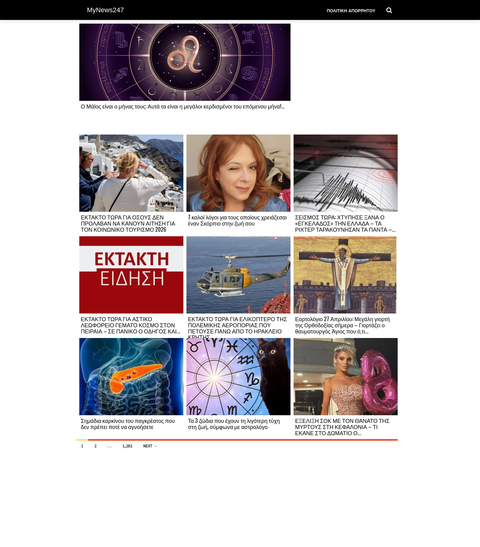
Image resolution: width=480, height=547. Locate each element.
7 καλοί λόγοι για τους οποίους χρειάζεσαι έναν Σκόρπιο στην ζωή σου (237, 220)
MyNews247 (105, 10)
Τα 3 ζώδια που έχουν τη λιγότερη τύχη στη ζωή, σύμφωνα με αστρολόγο (234, 423)
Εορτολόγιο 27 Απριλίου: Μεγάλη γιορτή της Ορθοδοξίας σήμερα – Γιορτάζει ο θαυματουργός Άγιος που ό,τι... (342, 325)
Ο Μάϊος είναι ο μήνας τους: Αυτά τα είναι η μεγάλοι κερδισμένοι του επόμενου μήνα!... (183, 106)
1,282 (127, 446)
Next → (150, 446)
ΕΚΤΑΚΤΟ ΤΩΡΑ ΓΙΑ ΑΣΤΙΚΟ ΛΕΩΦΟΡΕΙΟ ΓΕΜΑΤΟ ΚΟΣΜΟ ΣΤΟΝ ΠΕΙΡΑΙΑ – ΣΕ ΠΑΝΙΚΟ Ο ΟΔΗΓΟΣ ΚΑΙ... (130, 325)
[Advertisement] (346, 79)
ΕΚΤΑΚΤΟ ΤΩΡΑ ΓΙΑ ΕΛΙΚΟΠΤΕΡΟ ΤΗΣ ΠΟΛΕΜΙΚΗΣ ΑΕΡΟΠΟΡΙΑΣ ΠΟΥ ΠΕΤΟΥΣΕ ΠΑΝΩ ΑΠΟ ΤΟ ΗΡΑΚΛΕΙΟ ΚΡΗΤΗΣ (237, 328)
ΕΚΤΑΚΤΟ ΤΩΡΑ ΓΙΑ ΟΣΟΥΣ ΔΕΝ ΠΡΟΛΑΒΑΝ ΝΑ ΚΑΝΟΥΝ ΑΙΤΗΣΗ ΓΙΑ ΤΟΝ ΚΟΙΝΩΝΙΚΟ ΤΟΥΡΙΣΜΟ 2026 (128, 223)
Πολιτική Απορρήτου (351, 10)
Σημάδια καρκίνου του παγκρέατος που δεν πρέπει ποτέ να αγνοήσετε (128, 423)
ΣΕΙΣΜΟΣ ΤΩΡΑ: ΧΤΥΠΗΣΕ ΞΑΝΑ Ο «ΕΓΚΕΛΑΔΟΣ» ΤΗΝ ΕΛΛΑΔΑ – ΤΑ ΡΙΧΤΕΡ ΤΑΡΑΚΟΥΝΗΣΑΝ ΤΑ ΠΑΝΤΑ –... (345, 223)
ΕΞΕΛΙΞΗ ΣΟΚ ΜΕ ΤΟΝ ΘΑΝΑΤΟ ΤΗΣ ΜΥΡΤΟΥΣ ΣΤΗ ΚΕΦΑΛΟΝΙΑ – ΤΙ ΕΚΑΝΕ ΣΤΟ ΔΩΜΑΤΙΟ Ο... (342, 426)
